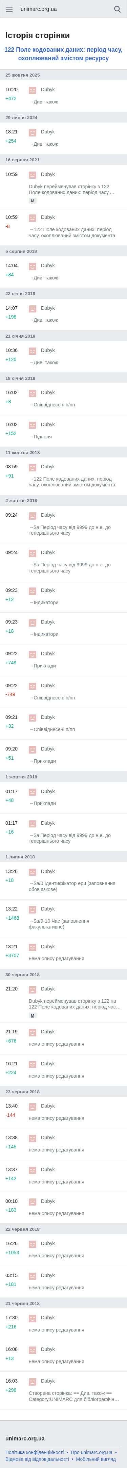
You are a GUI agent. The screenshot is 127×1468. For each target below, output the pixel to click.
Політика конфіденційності (34, 1452)
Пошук (117, 9)
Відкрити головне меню (9, 9)
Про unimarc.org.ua (91, 1452)
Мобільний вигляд (96, 1459)
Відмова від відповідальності (37, 1459)
